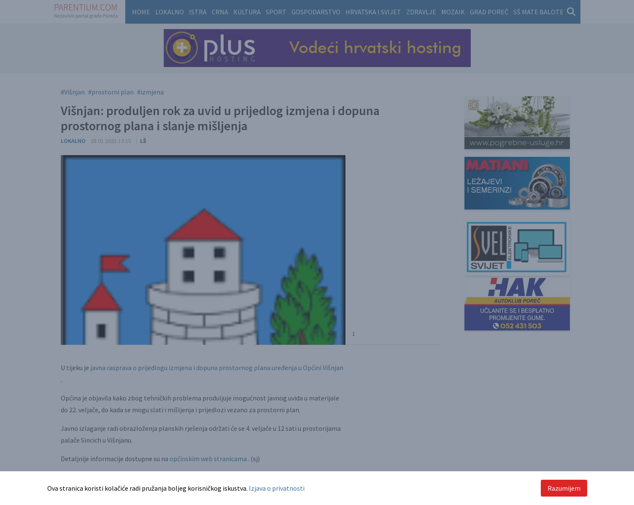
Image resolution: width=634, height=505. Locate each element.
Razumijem (564, 488)
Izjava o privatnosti (277, 488)
